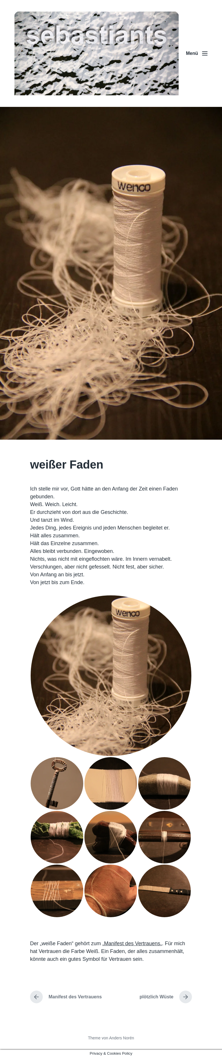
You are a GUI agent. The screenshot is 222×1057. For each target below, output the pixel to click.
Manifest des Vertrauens (132, 943)
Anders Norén (121, 1038)
